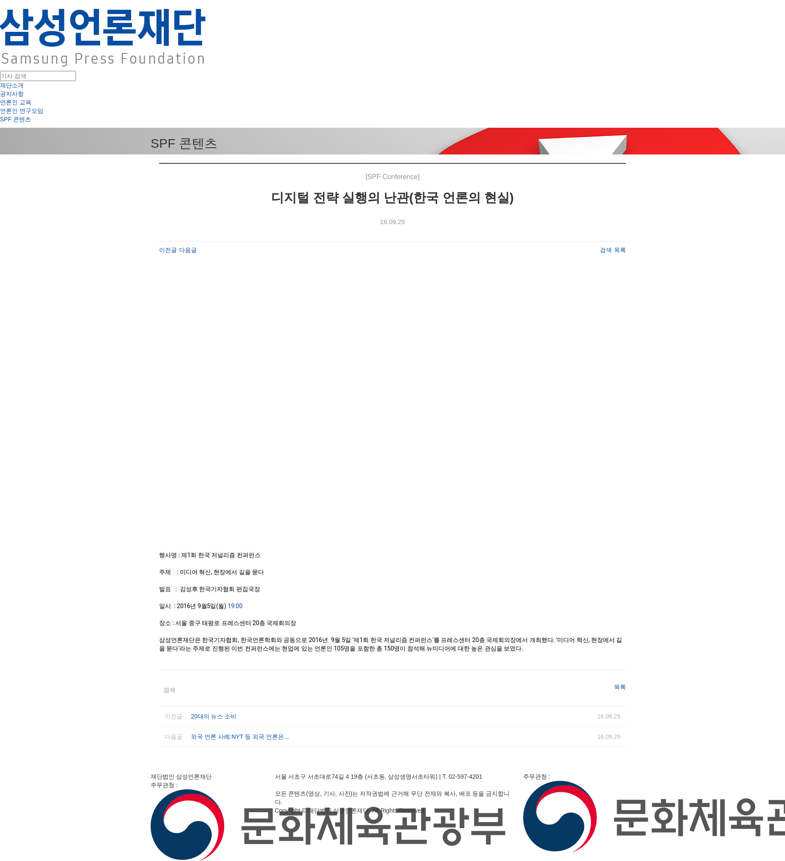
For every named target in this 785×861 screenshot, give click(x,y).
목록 (620, 250)
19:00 (235, 606)
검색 (606, 250)
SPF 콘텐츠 (15, 119)
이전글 (168, 250)
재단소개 (12, 85)
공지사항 (12, 93)
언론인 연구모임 (21, 110)
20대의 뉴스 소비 (213, 716)
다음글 (188, 250)
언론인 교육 (15, 102)
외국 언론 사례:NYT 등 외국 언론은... (240, 736)
